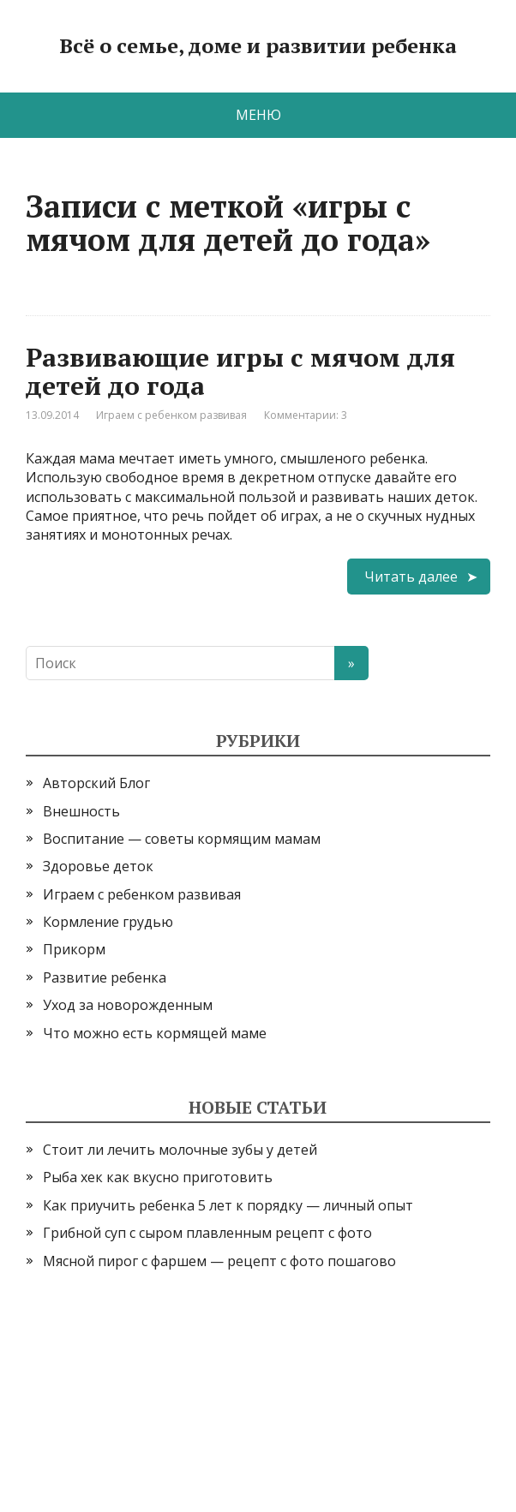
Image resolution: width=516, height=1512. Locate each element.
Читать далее (411, 576)
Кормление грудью (108, 921)
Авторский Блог (96, 783)
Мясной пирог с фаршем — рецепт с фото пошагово (219, 1261)
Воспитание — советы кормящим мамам (182, 838)
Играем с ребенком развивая (171, 415)
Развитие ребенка (104, 977)
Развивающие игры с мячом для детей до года (240, 371)
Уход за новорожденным (128, 1004)
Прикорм (74, 949)
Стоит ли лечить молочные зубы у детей (180, 1149)
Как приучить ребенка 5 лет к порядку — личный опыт (228, 1205)
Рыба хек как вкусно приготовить (158, 1177)
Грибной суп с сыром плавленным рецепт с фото (207, 1232)
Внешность (81, 811)
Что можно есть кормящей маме (155, 1033)
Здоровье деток (98, 866)
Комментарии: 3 (305, 415)
